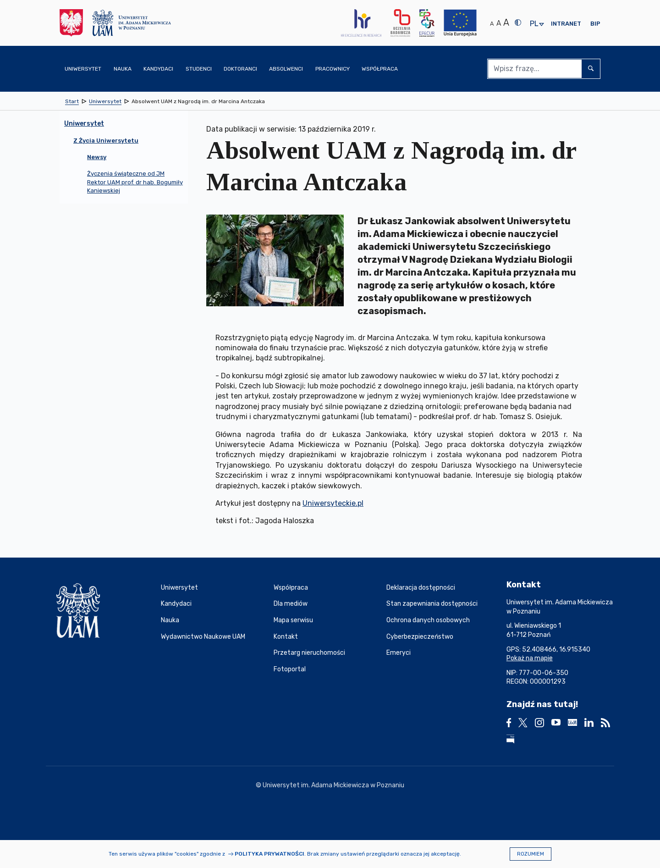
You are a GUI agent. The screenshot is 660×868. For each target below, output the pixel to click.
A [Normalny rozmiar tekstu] (492, 23)
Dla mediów (291, 604)
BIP (595, 23)
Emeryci (398, 653)
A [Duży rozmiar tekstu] (506, 22)
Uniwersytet (179, 588)
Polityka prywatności (269, 854)
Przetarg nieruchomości (309, 653)
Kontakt (286, 637)
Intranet (566, 23)
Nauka (170, 620)
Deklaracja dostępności (420, 588)
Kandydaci (176, 604)
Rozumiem (530, 854)
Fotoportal (290, 669)
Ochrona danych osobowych (428, 620)
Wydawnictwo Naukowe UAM (203, 637)
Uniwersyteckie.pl (332, 503)
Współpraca (291, 588)
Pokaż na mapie (529, 658)
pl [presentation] (534, 24)
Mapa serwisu (293, 620)
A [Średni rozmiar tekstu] (498, 23)
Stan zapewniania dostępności (432, 604)
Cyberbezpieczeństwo (419, 637)
